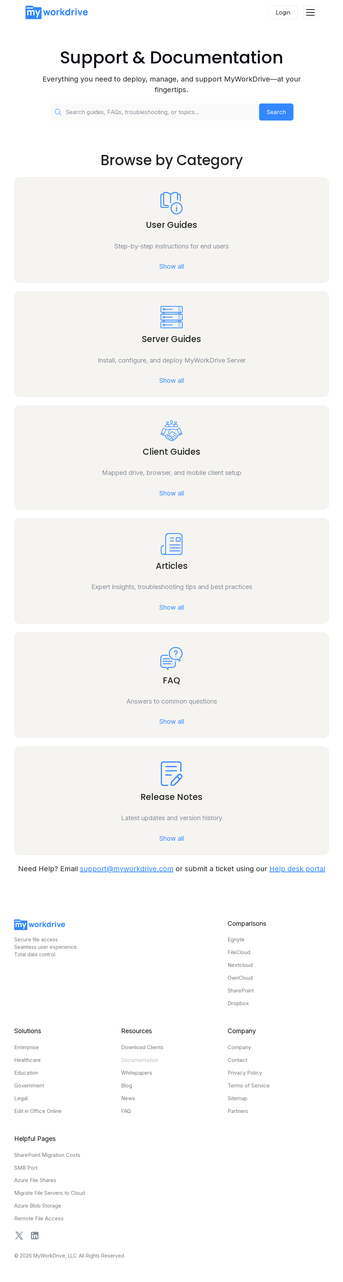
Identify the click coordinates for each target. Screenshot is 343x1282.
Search (276, 112)
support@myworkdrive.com (126, 868)
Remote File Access (39, 1218)
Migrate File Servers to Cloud (49, 1192)
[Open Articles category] (171, 571)
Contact (237, 1060)
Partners (238, 1111)
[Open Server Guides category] (171, 344)
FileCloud (239, 952)
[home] (56, 12)
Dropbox (238, 1003)
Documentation (139, 1060)
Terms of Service (249, 1085)
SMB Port (26, 1167)
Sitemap (237, 1098)
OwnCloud (240, 977)
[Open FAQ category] (171, 685)
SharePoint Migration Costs (47, 1155)
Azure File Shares (35, 1180)
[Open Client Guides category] (171, 457)
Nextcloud (240, 965)
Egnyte (236, 939)
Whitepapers (136, 1072)
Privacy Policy (245, 1072)
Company (239, 1047)
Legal (21, 1098)
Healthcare (27, 1060)
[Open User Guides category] (171, 230)
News (128, 1098)
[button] (310, 12)
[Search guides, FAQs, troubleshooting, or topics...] (154, 112)
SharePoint (241, 990)
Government (29, 1085)
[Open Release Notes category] (171, 800)
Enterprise (26, 1047)
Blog (126, 1085)
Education (26, 1072)
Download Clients (142, 1047)
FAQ (126, 1111)
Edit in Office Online (38, 1111)
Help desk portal (297, 868)
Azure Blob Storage (37, 1205)
